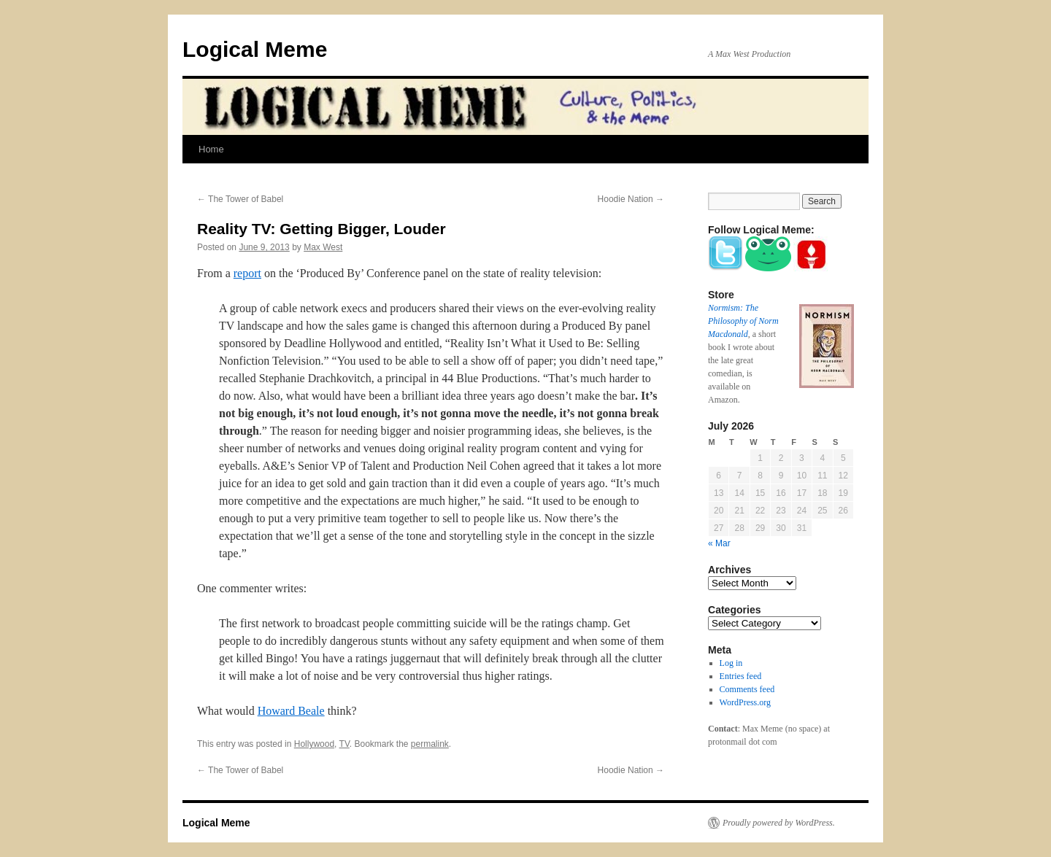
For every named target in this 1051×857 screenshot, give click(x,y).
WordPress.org (745, 702)
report (247, 273)
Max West (323, 247)
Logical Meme (254, 49)
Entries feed (741, 676)
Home (211, 149)
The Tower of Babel (240, 199)
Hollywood (314, 744)
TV (344, 744)
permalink (430, 744)
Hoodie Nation (631, 199)
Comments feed (747, 689)
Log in (731, 663)
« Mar (719, 543)
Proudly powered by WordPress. (779, 823)
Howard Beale (291, 711)
